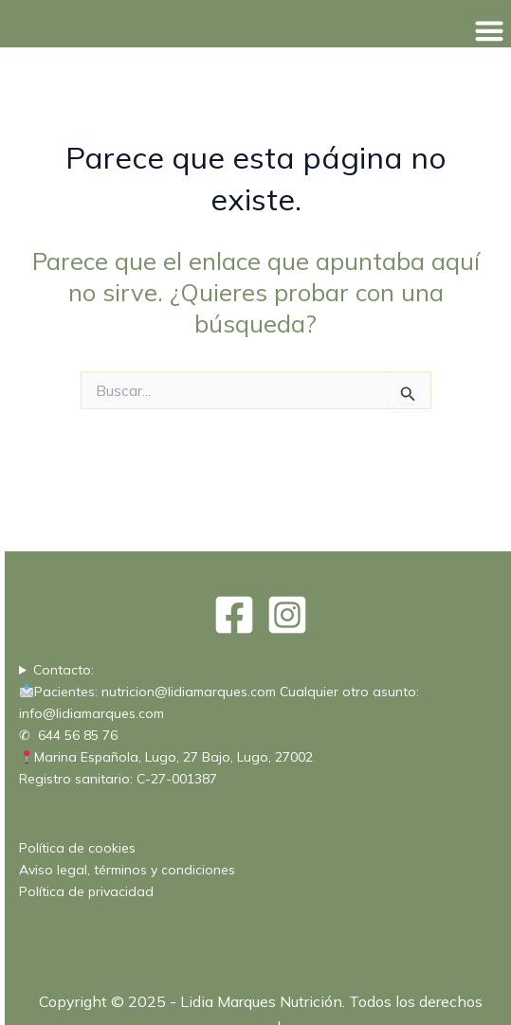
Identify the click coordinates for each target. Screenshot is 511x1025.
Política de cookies (77, 847)
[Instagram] (287, 615)
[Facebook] (234, 615)
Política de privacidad (86, 891)
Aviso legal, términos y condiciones (127, 869)
